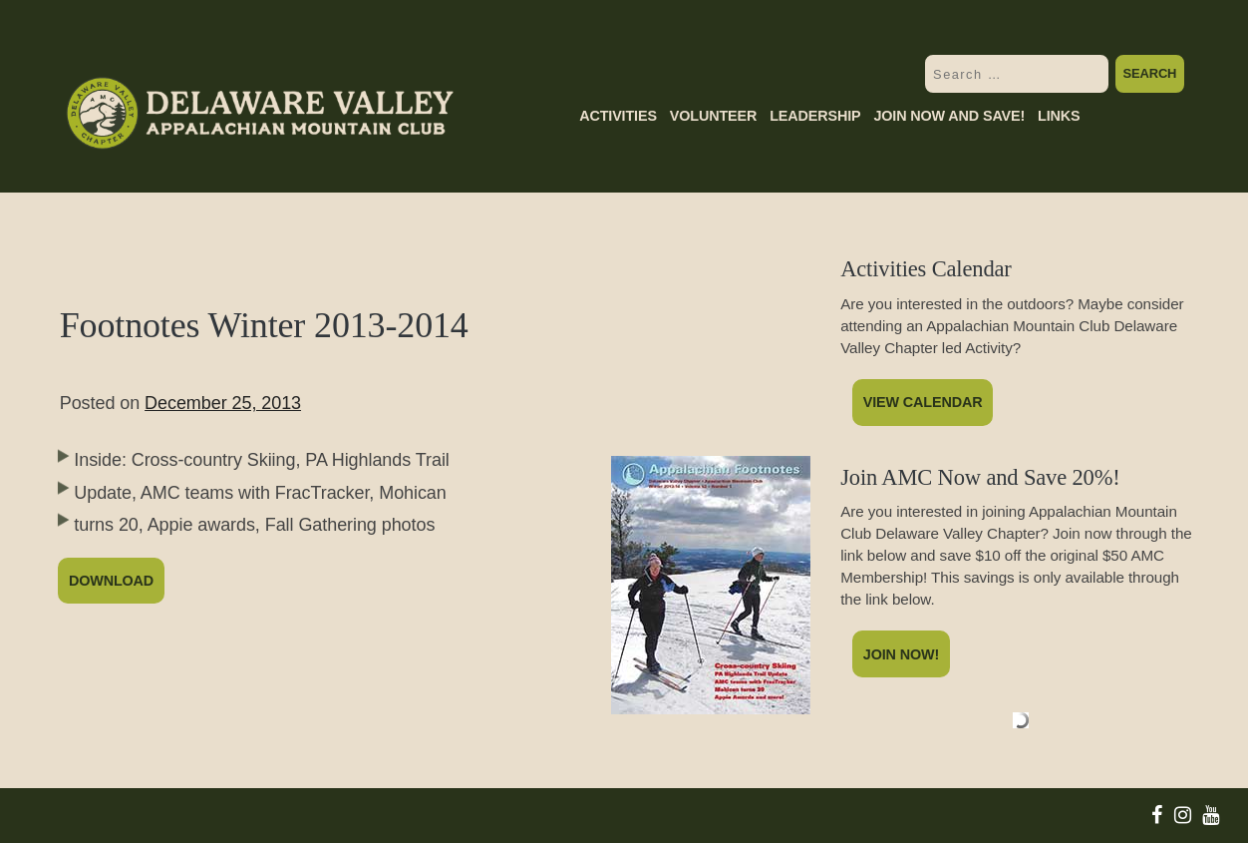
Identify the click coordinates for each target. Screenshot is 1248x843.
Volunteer (713, 116)
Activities (618, 116)
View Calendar (923, 402)
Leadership (815, 116)
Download (111, 581)
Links (1059, 116)
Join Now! (901, 654)
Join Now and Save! (949, 116)
